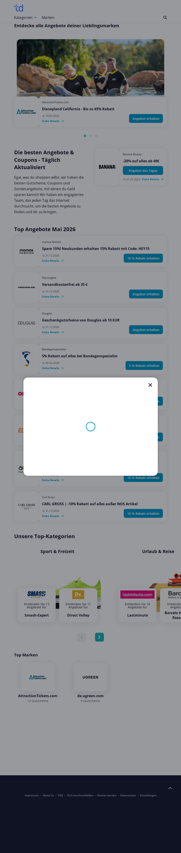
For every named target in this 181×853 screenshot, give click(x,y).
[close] (150, 385)
